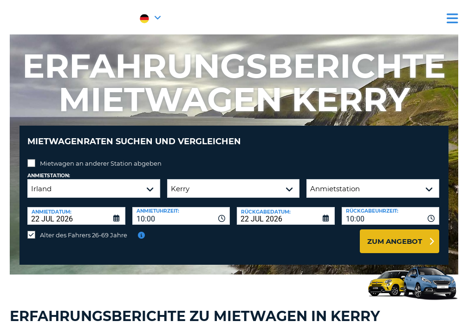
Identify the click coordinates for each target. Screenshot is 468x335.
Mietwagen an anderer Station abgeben (101, 156)
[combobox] (181, 209)
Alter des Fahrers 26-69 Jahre (83, 228)
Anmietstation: (48, 169)
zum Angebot (394, 234)
